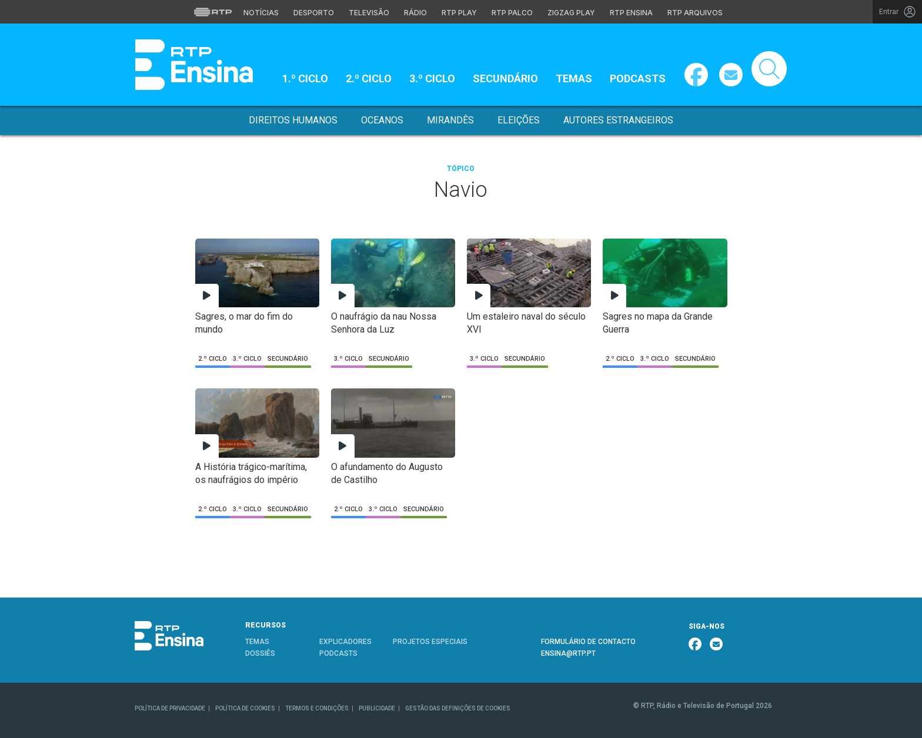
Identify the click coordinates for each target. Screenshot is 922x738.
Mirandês (450, 120)
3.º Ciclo (432, 78)
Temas (574, 78)
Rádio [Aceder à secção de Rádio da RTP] (415, 12)
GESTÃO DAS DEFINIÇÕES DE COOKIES (457, 708)
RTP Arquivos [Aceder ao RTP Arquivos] (695, 12)
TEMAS (257, 642)
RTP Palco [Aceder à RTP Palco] (512, 12)
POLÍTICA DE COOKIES (245, 708)
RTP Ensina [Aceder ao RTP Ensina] (631, 12)
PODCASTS (338, 653)
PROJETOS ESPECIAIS (430, 642)
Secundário (505, 78)
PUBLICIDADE (377, 708)
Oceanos (382, 120)
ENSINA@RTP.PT (568, 653)
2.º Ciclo (369, 78)
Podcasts (638, 78)
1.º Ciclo (305, 78)
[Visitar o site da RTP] (213, 12)
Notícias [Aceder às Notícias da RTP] (261, 12)
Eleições (518, 120)
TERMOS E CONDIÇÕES (317, 708)
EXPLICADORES (345, 642)
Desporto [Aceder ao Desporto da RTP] (313, 12)
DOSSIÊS (260, 653)
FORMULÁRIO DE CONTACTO (588, 642)
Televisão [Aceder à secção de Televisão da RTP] (369, 12)
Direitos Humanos (293, 120)
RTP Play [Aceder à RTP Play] (459, 12)
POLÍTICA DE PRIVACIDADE (170, 708)
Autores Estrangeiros (618, 120)
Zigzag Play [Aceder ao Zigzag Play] (571, 12)
